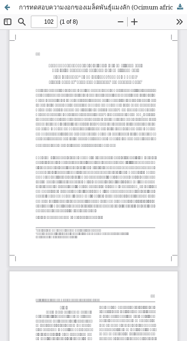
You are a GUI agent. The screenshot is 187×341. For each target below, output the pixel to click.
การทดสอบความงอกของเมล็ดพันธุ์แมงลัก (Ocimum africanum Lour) (103, 7)
